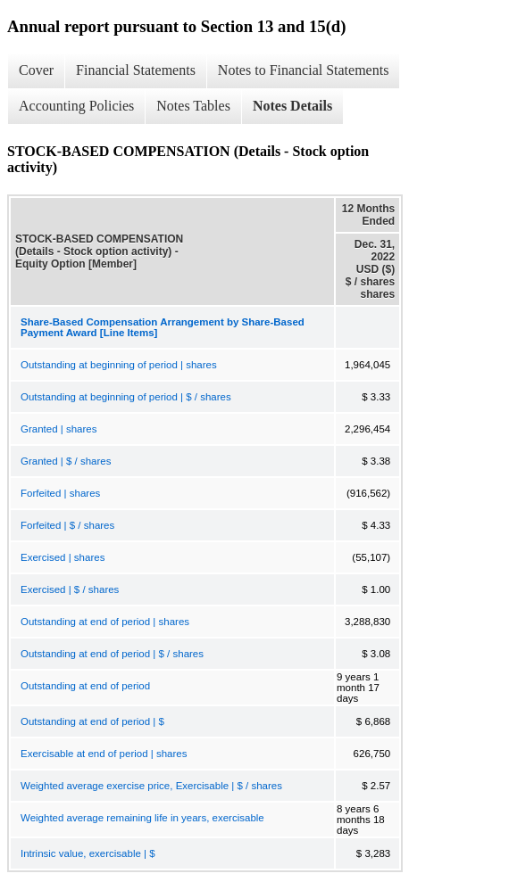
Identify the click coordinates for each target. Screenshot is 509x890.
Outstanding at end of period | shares (105, 621)
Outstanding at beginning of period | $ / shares (126, 396)
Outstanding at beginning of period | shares (119, 364)
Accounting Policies (76, 105)
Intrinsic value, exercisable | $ (88, 853)
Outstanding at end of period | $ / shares (112, 653)
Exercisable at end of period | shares (104, 753)
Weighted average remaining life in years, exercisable (142, 817)
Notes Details (292, 105)
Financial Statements (136, 70)
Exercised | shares (62, 557)
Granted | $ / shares (66, 461)
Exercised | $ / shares (70, 589)
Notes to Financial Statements (303, 70)
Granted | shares (58, 429)
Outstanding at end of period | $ (92, 721)
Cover (36, 70)
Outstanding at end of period (85, 685)
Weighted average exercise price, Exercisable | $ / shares (151, 785)
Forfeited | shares (60, 493)
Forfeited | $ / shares (67, 525)
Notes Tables (193, 105)
